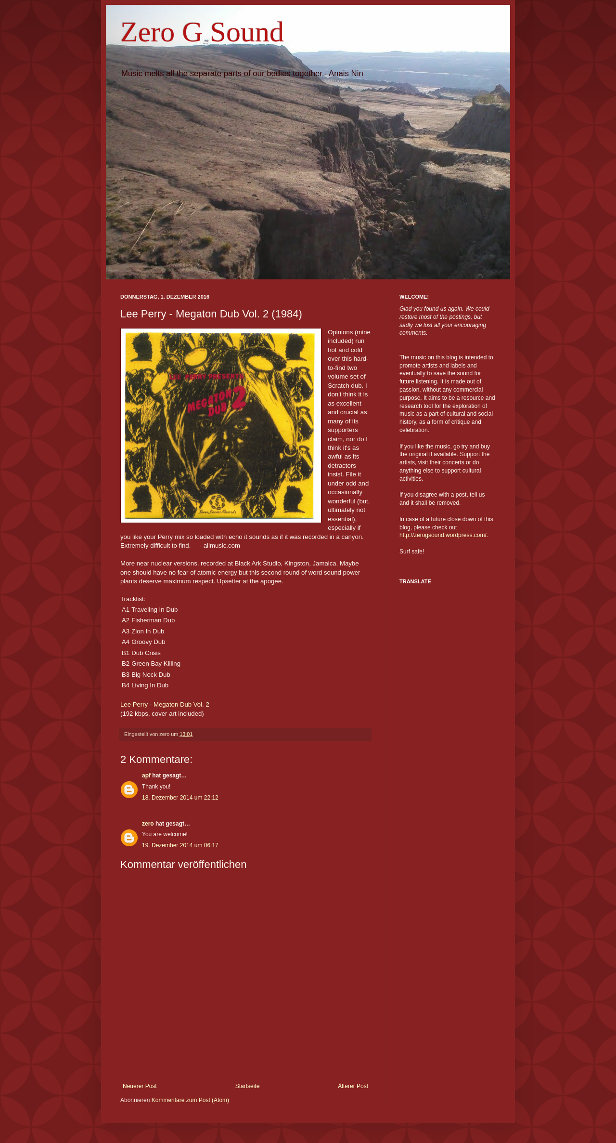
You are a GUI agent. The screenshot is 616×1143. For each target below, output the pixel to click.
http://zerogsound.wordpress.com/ (443, 535)
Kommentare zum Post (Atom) (190, 1100)
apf (146, 775)
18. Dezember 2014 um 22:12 (180, 797)
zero (148, 823)
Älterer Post (353, 1086)
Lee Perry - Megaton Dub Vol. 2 (164, 704)
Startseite (247, 1086)
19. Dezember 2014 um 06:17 (180, 845)
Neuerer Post (140, 1086)
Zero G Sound (202, 32)
